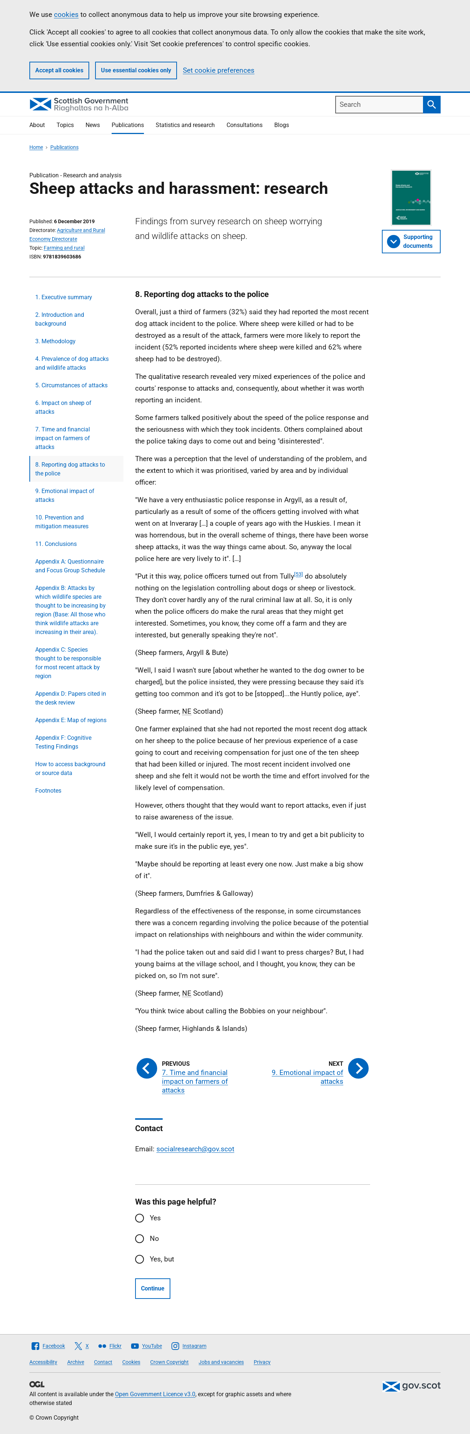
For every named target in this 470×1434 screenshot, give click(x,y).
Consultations (245, 125)
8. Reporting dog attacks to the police (70, 469)
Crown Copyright (169, 1362)
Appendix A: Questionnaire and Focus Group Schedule (70, 566)
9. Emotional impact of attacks (64, 495)
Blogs (281, 125)
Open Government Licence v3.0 (155, 1394)
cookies (66, 14)
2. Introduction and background (59, 319)
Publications (128, 125)
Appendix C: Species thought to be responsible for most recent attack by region (68, 663)
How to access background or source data (70, 768)
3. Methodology (55, 341)
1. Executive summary (63, 297)
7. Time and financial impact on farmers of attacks (62, 438)
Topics (65, 125)
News (93, 125)
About (37, 125)
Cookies (131, 1362)
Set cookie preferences (218, 70)
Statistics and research (185, 125)
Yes (155, 1218)
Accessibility (43, 1362)
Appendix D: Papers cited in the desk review (70, 698)
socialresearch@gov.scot (195, 1149)
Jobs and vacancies (221, 1362)
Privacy (262, 1362)
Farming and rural (64, 248)
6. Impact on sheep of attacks (63, 407)
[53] (298, 574)
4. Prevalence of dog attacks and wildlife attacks (72, 363)
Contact (103, 1362)
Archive (75, 1362)
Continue (152, 1288)
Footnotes (48, 790)
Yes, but (162, 1259)
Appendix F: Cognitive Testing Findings (63, 742)
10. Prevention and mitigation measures (61, 522)
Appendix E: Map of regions (70, 720)
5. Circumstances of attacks (71, 385)
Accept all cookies (59, 70)
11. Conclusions (56, 543)
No (154, 1238)
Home (36, 147)
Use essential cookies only (136, 70)
